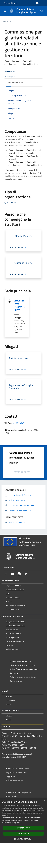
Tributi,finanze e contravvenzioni (24, 669)
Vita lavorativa (12, 629)
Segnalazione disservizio (16, 772)
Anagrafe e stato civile (15, 621)
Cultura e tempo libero (15, 625)
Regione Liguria (10, 2)
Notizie (9, 696)
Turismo (9, 645)
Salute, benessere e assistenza (23, 677)
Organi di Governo (13, 585)
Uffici (8, 593)
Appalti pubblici (12, 637)
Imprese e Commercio (15, 633)
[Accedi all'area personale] (37, 3)
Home (5, 21)
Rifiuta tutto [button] (23, 834)
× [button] (44, 801)
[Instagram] (19, 573)
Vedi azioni (11, 76)
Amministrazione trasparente (18, 792)
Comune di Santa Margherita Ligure (19, 305)
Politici (9, 601)
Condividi (10, 71)
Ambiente (14, 673)
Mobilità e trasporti (14, 649)
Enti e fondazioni (13, 597)
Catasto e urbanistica (15, 641)
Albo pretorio (11, 796)
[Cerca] (41, 10)
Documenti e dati (13, 609)
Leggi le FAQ (11, 776)
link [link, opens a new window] (22, 823)
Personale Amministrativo (17, 605)
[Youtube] (12, 573)
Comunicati (10, 700)
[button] (23, 839)
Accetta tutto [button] (23, 828)
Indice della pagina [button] (16, 82)
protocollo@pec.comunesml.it (19, 753)
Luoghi (9, 715)
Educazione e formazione (20, 661)
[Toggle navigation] (5, 10)
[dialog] (23, 820)
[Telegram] (25, 573)
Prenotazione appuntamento (18, 768)
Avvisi (8, 704)
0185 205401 (19, 423)
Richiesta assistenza (14, 780)
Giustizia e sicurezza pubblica (22, 665)
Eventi (8, 719)
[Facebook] (6, 573)
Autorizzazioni (16, 681)
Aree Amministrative (15, 589)
